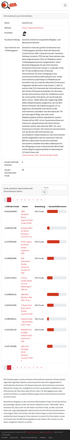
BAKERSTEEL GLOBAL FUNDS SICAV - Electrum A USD (27, 335)
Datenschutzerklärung (29, 437)
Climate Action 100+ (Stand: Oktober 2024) (40, 155)
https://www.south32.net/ (33, 28)
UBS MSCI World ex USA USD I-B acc (26, 297)
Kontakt (4, 437)
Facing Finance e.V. (33, 432)
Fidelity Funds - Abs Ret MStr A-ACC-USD (27, 322)
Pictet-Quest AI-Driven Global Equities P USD (26, 247)
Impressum (14, 437)
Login (50, 437)
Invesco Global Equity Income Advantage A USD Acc (26, 284)
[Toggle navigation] (65, 5)
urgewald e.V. (48, 432)
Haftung (43, 437)
